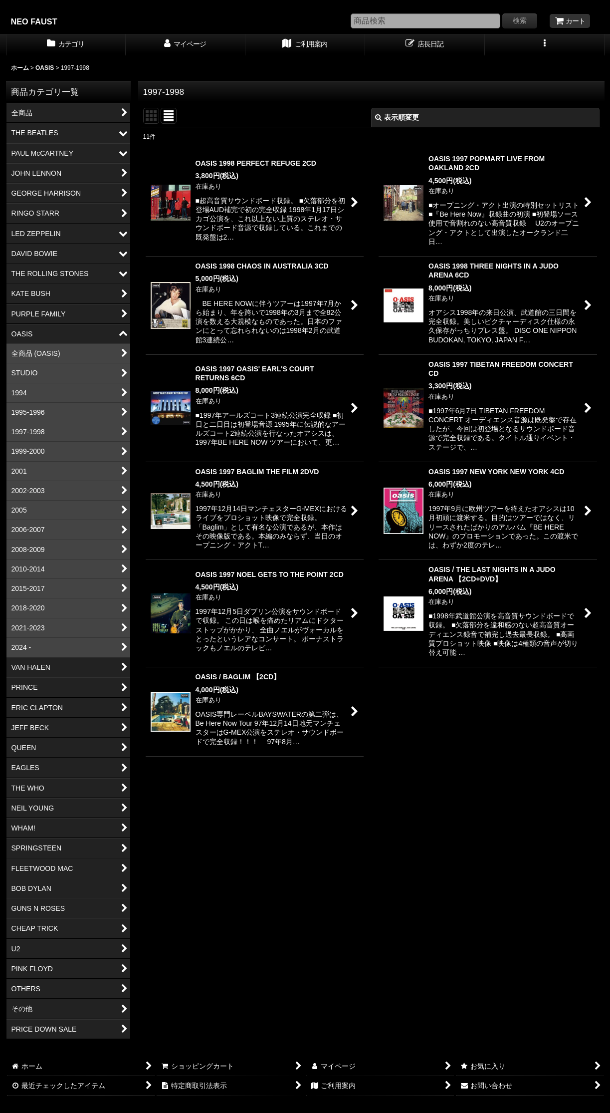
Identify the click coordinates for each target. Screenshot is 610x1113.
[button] (545, 45)
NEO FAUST (34, 21)
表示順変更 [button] (397, 117)
